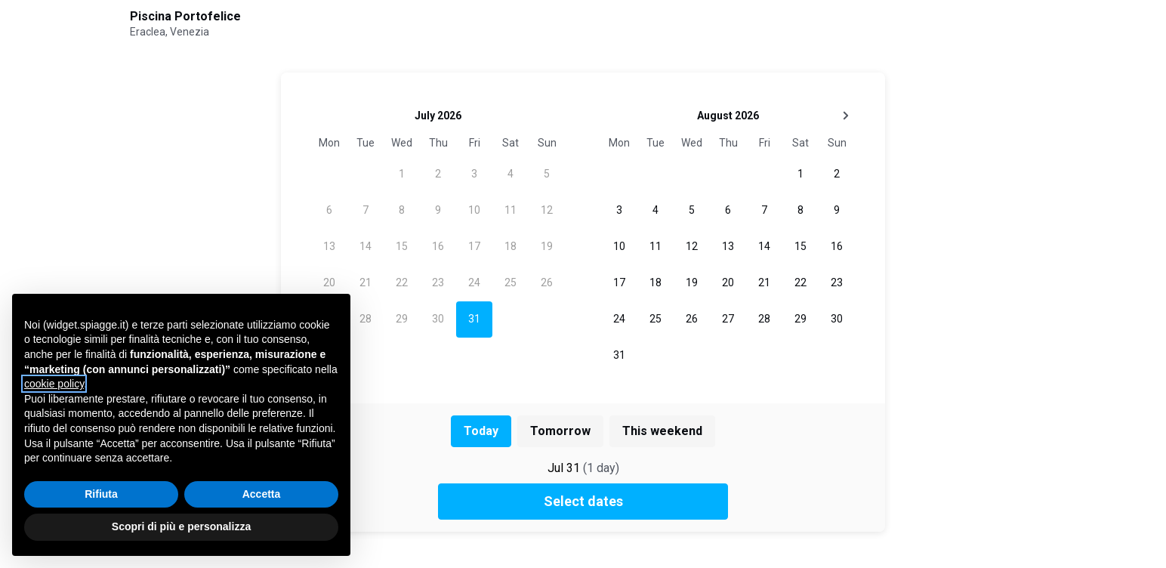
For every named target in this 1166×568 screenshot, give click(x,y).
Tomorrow (560, 431)
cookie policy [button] (54, 384)
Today (481, 431)
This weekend (662, 431)
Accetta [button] (261, 494)
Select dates (583, 501)
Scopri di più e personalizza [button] (181, 526)
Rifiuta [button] (101, 494)
